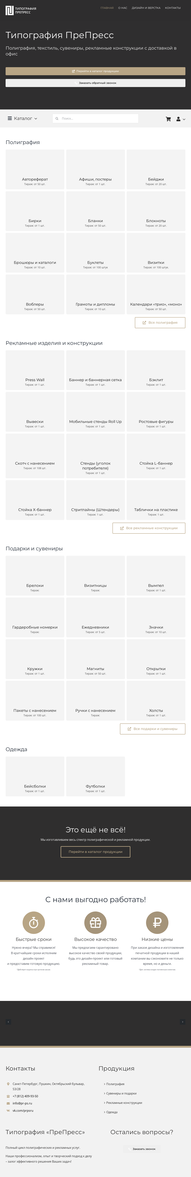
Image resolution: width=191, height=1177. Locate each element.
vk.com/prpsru (23, 1111)
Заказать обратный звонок (95, 83)
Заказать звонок (142, 1149)
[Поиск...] (95, 118)
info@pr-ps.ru (22, 1103)
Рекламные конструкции (124, 1103)
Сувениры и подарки (121, 1093)
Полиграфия (115, 1084)
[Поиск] (57, 118)
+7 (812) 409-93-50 (25, 1096)
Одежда (112, 1112)
